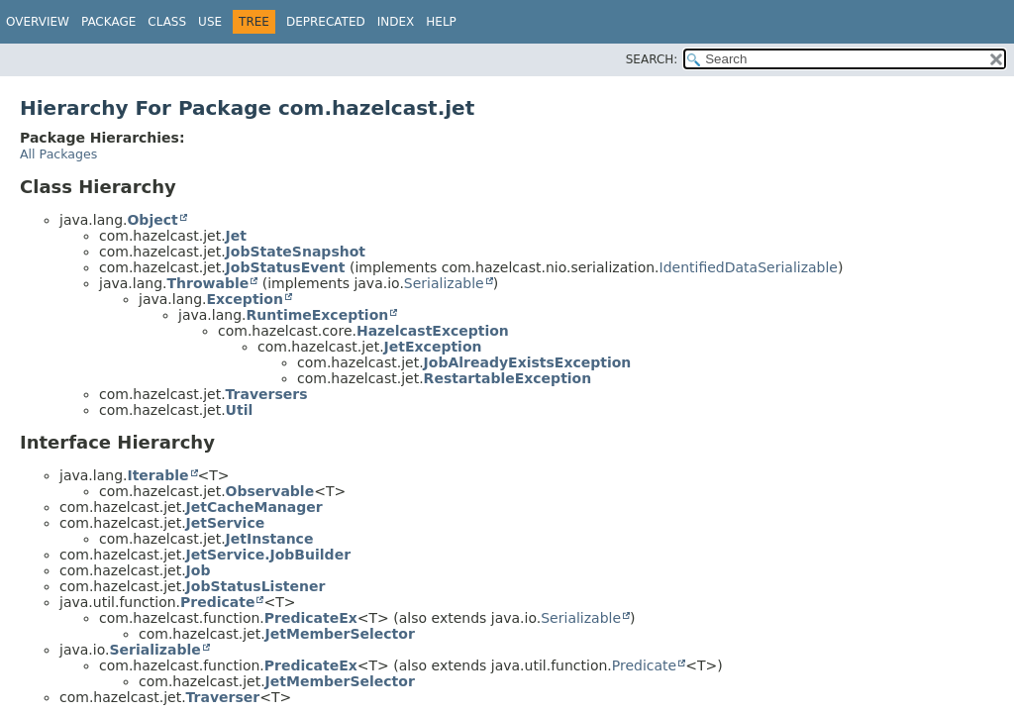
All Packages (58, 154)
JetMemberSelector (340, 634)
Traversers (267, 394)
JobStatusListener (256, 586)
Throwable (207, 283)
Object (152, 220)
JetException (433, 347)
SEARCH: (652, 59)
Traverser (223, 697)
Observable (270, 491)
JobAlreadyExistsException (528, 362)
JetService (225, 523)
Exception (244, 299)
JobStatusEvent (286, 267)
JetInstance (270, 539)
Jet (236, 236)
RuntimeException (317, 315)
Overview (37, 22)
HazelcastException (432, 331)
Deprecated (325, 22)
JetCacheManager (254, 507)
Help (441, 22)
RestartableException (508, 378)
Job (198, 570)
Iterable (157, 475)
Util (240, 410)
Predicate (217, 602)
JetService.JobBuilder (268, 554)
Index (396, 22)
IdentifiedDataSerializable (748, 267)
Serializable (444, 283)
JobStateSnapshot (295, 251)
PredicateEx (310, 618)
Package (108, 22)
